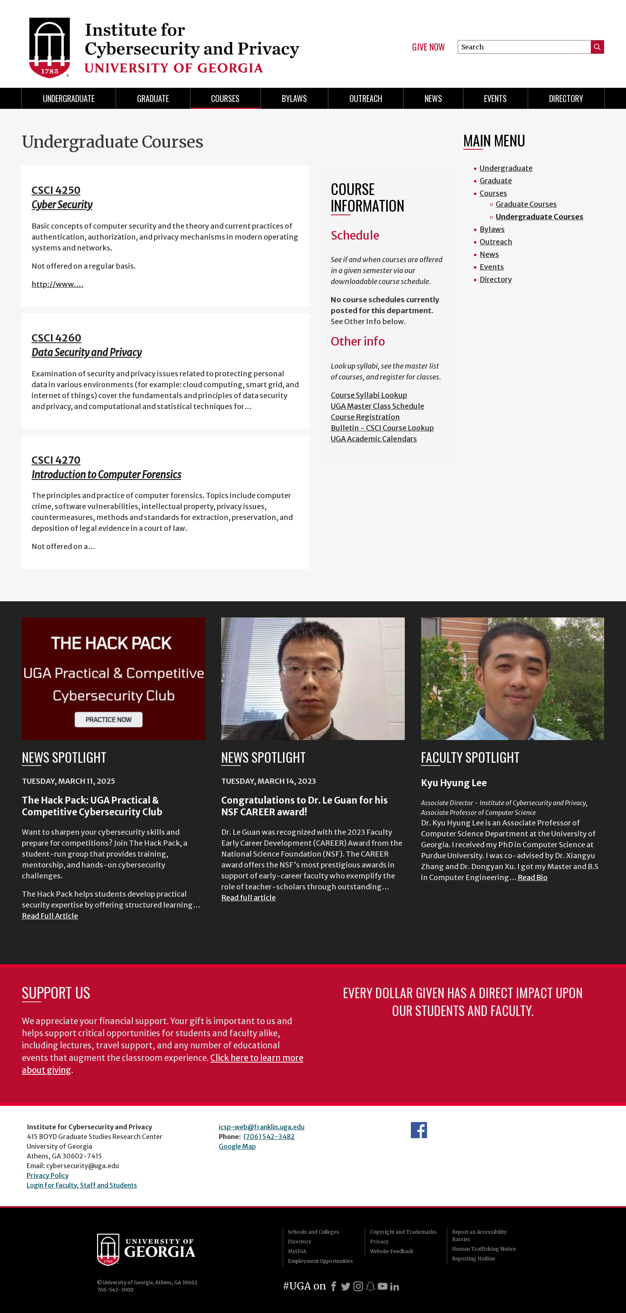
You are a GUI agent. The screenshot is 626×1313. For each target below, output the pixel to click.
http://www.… (57, 284)
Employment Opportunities (320, 1261)
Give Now (428, 47)
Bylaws (294, 98)
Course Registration (365, 417)
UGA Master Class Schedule (377, 406)
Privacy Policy (48, 1175)
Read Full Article (50, 916)
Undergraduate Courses (540, 216)
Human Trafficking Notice (484, 1249)
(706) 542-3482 (269, 1137)
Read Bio (533, 877)
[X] (346, 1286)
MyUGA (297, 1251)
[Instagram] (358, 1286)
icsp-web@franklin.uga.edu (262, 1127)
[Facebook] (333, 1286)
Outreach (365, 98)
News (433, 98)
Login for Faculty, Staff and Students (82, 1185)
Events (495, 98)
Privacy (379, 1242)
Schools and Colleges (313, 1232)
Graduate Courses (526, 204)
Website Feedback (391, 1251)
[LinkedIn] (395, 1286)
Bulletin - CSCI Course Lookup (382, 428)
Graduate (153, 98)
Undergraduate (69, 98)
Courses (225, 98)
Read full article (248, 897)
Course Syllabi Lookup (369, 395)
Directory (566, 98)
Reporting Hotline (473, 1259)
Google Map (237, 1146)
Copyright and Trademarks (403, 1232)
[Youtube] (382, 1286)
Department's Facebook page (419, 1130)
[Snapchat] (370, 1286)
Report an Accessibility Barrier (479, 1235)
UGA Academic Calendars (374, 438)
